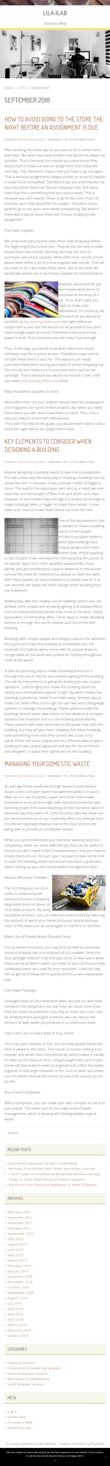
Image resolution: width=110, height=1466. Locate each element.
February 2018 (19, 1338)
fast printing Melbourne (42, 329)
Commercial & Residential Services (35, 1376)
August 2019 (17, 1253)
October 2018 (18, 1296)
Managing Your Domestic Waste (51, 771)
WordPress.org (19, 1436)
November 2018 (20, 1290)
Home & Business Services (28, 1382)
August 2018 (17, 1306)
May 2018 (15, 1322)
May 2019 (15, 1263)
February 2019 (19, 1274)
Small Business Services (31, 147)
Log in (12, 1420)
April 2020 (16, 1247)
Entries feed (17, 1425)
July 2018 (15, 1312)
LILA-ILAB (55, 13)
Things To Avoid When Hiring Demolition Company (48, 1188)
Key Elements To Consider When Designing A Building (52, 453)
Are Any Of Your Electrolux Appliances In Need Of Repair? (54, 1193)
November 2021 (20, 1231)
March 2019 (17, 1269)
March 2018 (17, 1333)
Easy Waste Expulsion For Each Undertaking (43, 1172)
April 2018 (16, 1328)
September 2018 (21, 1301)
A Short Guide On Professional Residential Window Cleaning (56, 1182)
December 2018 (20, 1285)
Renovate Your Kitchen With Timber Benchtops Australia (53, 1177)
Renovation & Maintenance (29, 1387)
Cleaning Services (21, 1371)
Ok (55, 1460)
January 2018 (18, 1344)
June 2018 (15, 1317)
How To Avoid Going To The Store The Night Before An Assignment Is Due (52, 127)
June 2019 (15, 1258)
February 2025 (19, 1220)
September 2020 (21, 1242)
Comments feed (20, 1431)
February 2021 (19, 1236)
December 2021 (20, 1226)
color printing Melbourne (40, 388)
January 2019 (18, 1279)
